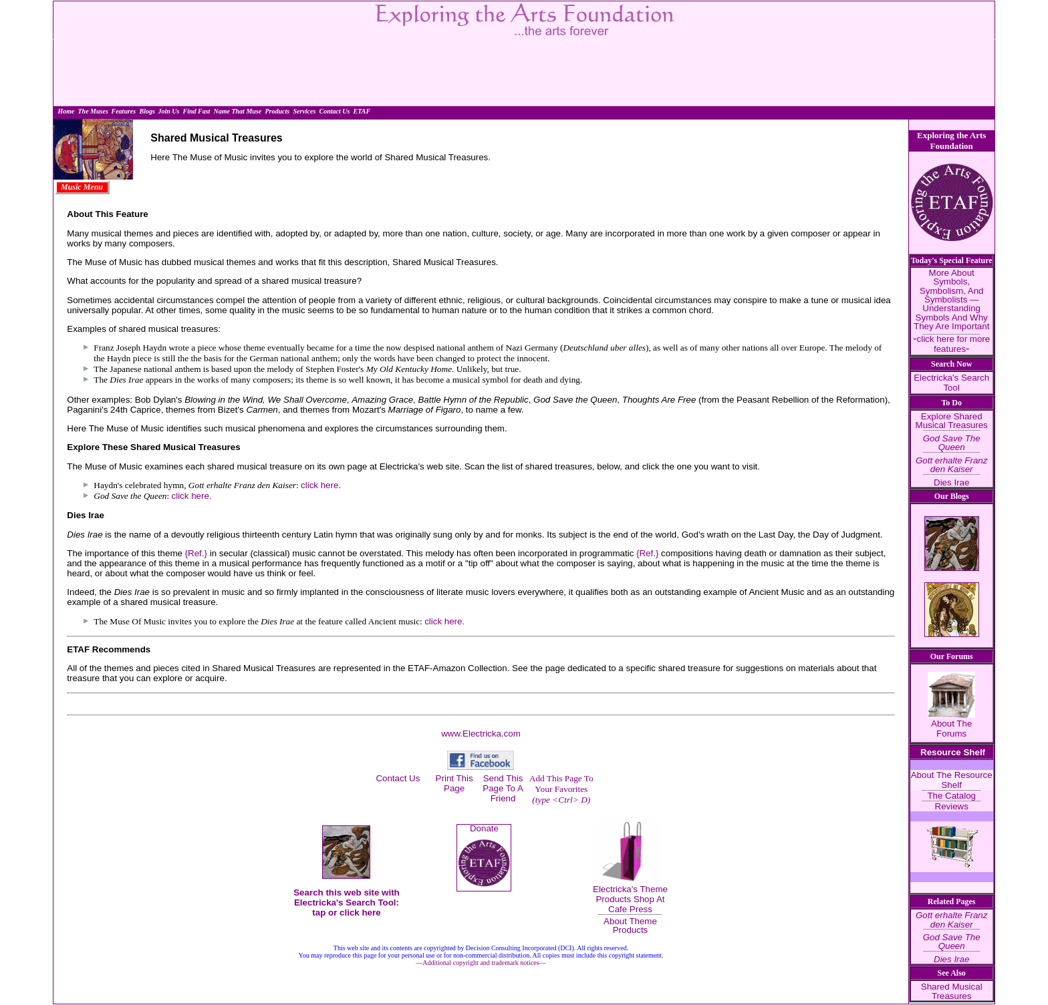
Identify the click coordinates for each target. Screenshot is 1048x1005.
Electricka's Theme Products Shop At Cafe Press (630, 899)
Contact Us (398, 778)
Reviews (951, 806)
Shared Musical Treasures (951, 991)
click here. (192, 496)
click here (319, 485)
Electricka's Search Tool (951, 383)
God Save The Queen (951, 442)
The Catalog (951, 796)
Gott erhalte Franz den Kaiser (951, 464)
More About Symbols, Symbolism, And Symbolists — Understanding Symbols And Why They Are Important (951, 299)
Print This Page (454, 783)
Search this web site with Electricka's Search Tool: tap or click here (346, 902)
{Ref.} (196, 553)
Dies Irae (951, 482)
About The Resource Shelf (952, 780)
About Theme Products (630, 925)
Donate (484, 828)
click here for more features (954, 343)
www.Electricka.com (481, 734)
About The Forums (951, 729)
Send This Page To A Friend (503, 788)
